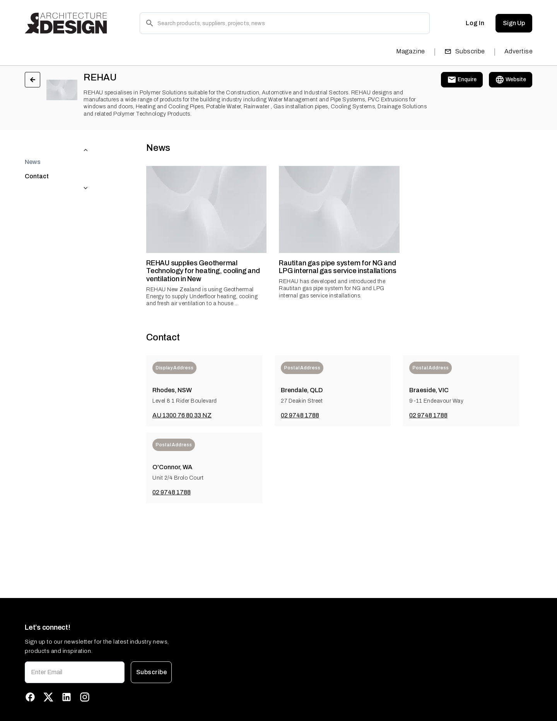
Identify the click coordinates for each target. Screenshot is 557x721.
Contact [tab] (37, 160)
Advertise (518, 51)
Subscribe (464, 51)
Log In (475, 23)
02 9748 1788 (300, 415)
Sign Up (514, 23)
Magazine (410, 51)
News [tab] (33, 146)
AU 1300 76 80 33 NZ (182, 415)
